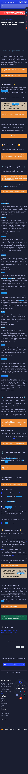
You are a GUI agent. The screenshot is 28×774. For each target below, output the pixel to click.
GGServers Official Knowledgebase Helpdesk (14, 13)
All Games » (4, 695)
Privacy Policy (4, 703)
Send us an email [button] (20, 664)
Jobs (2, 708)
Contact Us (3, 700)
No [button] (22, 646)
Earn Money (4, 706)
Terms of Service (5, 702)
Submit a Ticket (4, 712)
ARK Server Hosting (6, 686)
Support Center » (5, 719)
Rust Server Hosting (6, 691)
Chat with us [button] (8, 664)
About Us (3, 698)
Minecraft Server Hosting (7, 683)
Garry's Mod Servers (6, 688)
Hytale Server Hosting (6, 684)
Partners (3, 705)
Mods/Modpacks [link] (9, 19)
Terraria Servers (5, 689)
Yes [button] (18, 646)
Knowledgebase (5, 713)
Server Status (4, 715)
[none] (8, 2)
